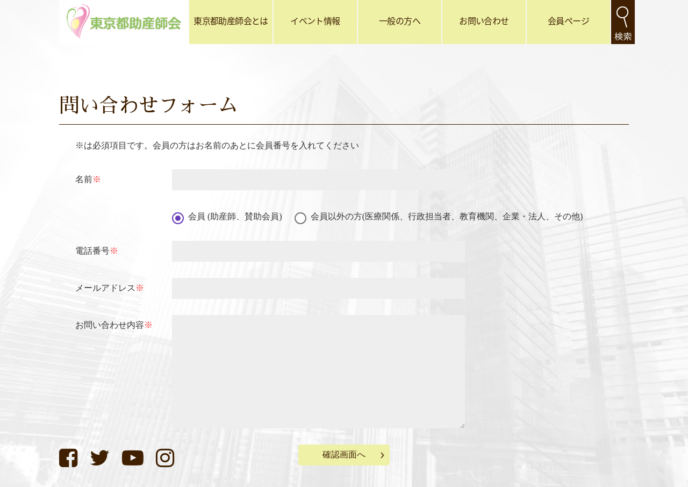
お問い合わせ (483, 20)
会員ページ (568, 20)
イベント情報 (315, 20)
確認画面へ (344, 454)
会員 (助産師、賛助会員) (235, 216)
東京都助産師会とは (231, 20)
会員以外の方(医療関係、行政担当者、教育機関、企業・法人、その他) (447, 216)
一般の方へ (399, 20)
